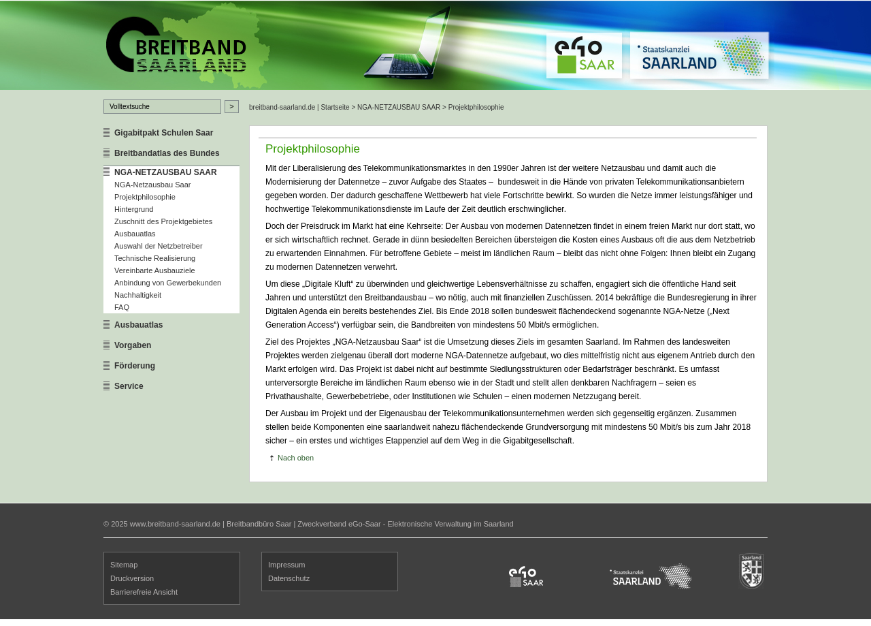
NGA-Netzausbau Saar (152, 185)
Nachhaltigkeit (137, 295)
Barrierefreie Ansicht (144, 592)
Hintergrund (133, 209)
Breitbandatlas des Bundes (167, 153)
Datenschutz (289, 578)
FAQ (121, 307)
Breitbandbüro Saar (259, 524)
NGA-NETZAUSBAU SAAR (165, 172)
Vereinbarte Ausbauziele (154, 270)
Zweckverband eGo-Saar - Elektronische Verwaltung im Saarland (405, 524)
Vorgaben (132, 345)
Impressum (286, 565)
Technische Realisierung (154, 258)
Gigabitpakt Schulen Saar (163, 133)
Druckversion (132, 578)
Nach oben (296, 458)
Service (129, 386)
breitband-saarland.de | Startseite (299, 107)
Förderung (134, 366)
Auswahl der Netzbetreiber (158, 246)
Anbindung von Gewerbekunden (167, 283)
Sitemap (123, 565)
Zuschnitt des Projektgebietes (163, 221)
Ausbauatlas (135, 234)
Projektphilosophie (145, 197)
